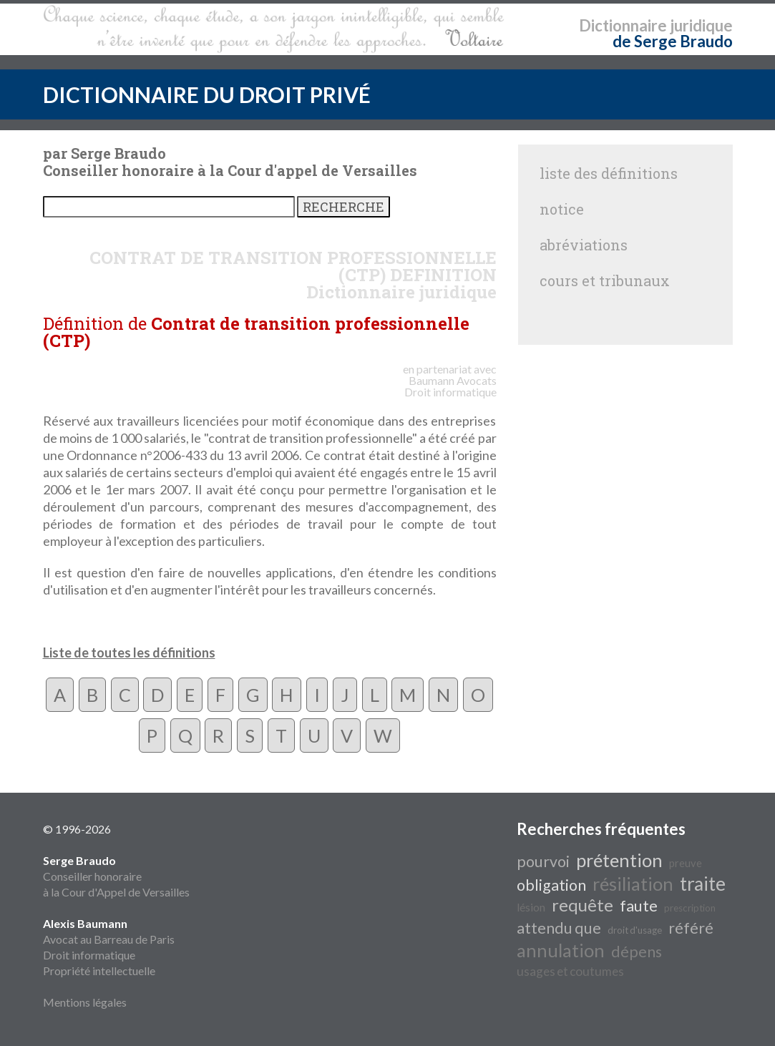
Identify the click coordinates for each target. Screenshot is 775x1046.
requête (582, 904)
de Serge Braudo (673, 41)
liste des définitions (609, 173)
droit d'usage (635, 930)
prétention (619, 860)
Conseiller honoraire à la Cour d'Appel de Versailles (116, 876)
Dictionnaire (623, 25)
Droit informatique (89, 955)
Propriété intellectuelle (99, 970)
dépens (636, 951)
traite (703, 883)
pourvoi (543, 861)
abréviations (584, 244)
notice (562, 209)
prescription (690, 908)
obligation (551, 885)
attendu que (559, 928)
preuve (685, 863)
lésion (531, 907)
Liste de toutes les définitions (129, 652)
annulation (561, 950)
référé (690, 928)
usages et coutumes (570, 971)
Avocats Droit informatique (450, 386)
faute (639, 905)
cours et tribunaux (605, 280)
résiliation (633, 883)
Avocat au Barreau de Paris (109, 939)
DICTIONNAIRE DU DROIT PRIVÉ (207, 94)
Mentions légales (85, 1002)
